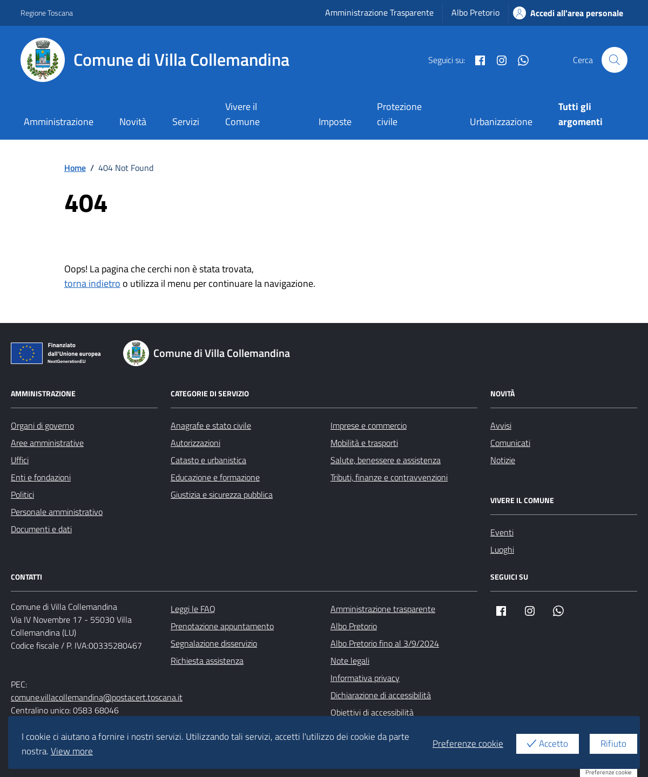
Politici (22, 494)
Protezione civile (399, 114)
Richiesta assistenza (207, 660)
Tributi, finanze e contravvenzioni (389, 477)
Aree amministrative (47, 442)
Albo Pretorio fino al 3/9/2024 (384, 643)
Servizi (185, 121)
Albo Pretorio (475, 12)
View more (72, 751)
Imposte (335, 121)
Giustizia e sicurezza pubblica (222, 494)
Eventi (502, 532)
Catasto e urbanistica (208, 459)
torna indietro (92, 283)
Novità (132, 121)
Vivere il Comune (242, 114)
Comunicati (510, 442)
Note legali (349, 660)
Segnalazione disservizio (214, 643)
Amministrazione (58, 121)
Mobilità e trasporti (364, 442)
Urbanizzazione (501, 121)
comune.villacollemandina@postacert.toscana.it (97, 697)
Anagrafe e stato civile (211, 425)
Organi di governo (42, 425)
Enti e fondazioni (41, 477)
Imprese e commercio (368, 425)
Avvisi (500, 425)
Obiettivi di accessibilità (372, 712)
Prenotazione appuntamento (222, 626)
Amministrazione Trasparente (379, 12)
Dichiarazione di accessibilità (380, 695)
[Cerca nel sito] (614, 60)
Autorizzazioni (195, 442)
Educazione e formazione (215, 477)
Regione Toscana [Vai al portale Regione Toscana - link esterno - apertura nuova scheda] (47, 12)
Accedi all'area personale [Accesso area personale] (568, 12)
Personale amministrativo (57, 511)
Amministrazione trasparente (382, 608)
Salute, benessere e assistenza (385, 459)
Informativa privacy (365, 677)
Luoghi (502, 549)
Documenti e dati (41, 528)
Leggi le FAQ (193, 608)
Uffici (20, 459)
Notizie (502, 459)
